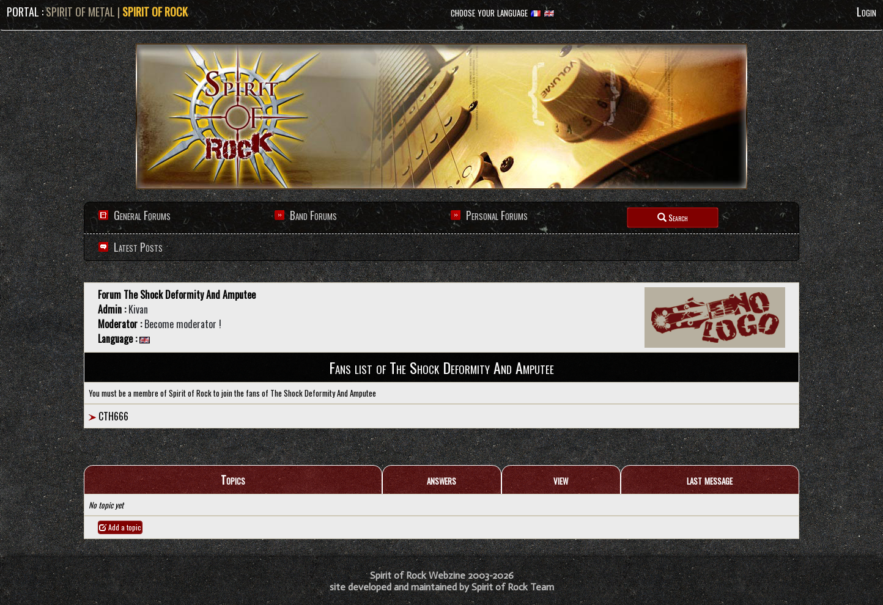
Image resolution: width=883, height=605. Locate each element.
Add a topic (120, 527)
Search (672, 217)
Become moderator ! (182, 324)
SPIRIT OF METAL (80, 12)
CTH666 (113, 416)
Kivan (138, 309)
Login (866, 12)
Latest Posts (137, 247)
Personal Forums (497, 215)
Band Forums (313, 215)
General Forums (142, 215)
